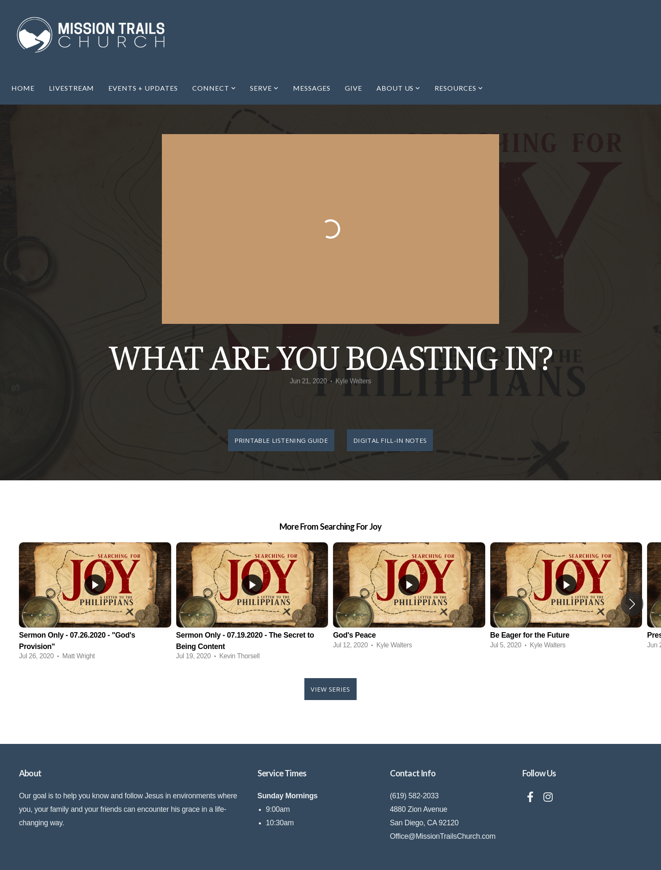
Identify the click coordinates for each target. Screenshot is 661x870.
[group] (95, 604)
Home (23, 88)
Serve (264, 88)
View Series (330, 689)
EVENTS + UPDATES (142, 88)
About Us (398, 88)
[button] (632, 604)
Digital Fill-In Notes (390, 440)
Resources (459, 88)
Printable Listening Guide (281, 440)
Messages (311, 88)
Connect (214, 88)
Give (353, 88)
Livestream (71, 88)
